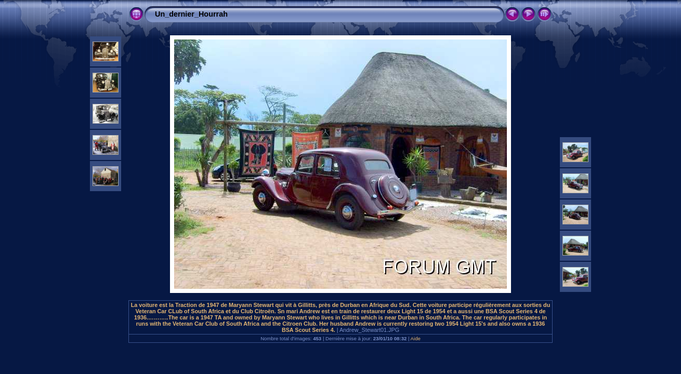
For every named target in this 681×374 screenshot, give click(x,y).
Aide (416, 338)
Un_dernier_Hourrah (191, 14)
